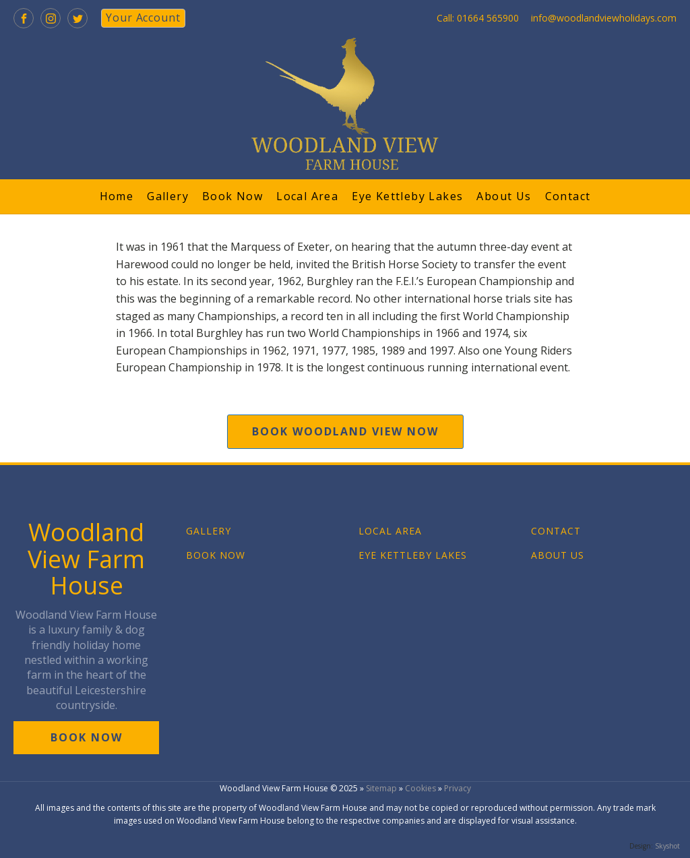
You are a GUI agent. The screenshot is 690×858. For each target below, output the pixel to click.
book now (87, 737)
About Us (503, 196)
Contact (568, 196)
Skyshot (667, 846)
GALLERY (208, 531)
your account (143, 17)
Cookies (420, 788)
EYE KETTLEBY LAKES (412, 555)
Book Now (232, 196)
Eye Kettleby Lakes (407, 196)
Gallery (168, 196)
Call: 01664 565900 (478, 17)
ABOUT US (557, 555)
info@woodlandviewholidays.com (604, 17)
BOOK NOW (215, 555)
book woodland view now (345, 431)
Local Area (307, 196)
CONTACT (556, 531)
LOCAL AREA (390, 531)
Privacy (457, 788)
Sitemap (381, 788)
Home (117, 196)
